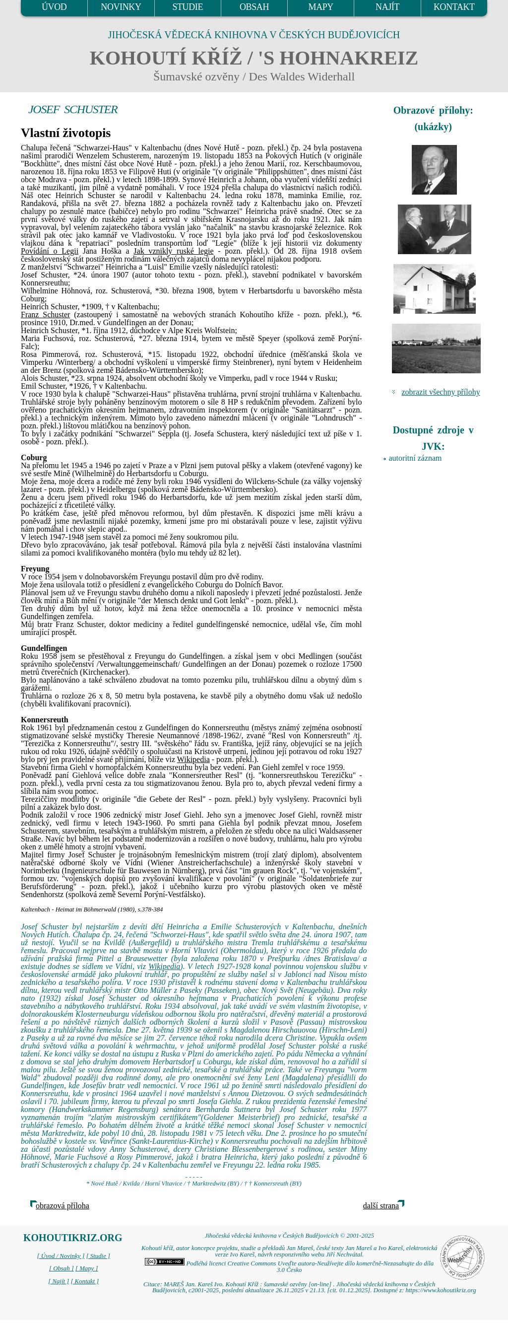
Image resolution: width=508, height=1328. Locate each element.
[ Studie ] (98, 1256)
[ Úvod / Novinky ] (60, 1256)
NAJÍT (387, 7)
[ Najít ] (58, 1281)
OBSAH (254, 7)
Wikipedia (193, 759)
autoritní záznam (415, 458)
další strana (381, 1205)
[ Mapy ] (86, 1268)
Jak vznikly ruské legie (173, 251)
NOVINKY (121, 7)
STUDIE (187, 7)
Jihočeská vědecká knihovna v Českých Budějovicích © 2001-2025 (289, 1235)
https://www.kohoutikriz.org (440, 1290)
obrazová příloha (62, 1205)
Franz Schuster (45, 314)
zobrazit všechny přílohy (441, 392)
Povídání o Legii (49, 251)
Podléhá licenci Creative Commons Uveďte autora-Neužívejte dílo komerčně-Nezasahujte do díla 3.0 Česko (289, 1266)
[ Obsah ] (61, 1268)
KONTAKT (454, 7)
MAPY (321, 7)
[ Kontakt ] (84, 1281)
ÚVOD (54, 7)
